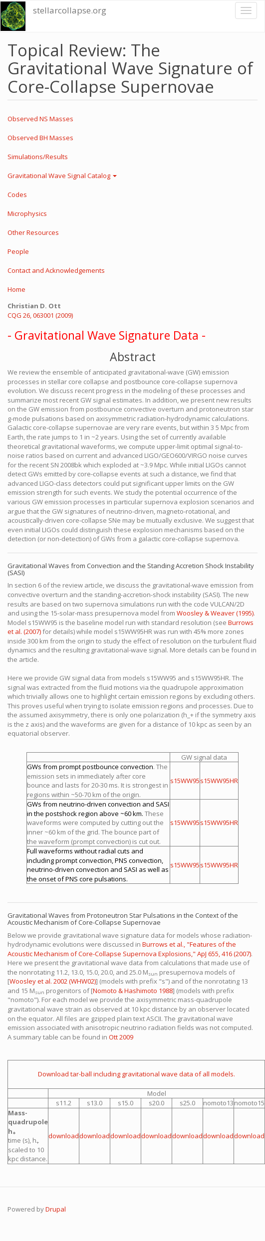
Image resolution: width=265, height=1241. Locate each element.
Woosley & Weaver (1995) (215, 613)
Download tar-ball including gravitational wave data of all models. (136, 1073)
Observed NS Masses (40, 118)
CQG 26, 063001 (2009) (40, 315)
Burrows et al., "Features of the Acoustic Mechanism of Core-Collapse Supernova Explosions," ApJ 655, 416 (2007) (129, 949)
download (63, 1135)
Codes (17, 194)
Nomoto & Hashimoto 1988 (133, 990)
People (18, 251)
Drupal (55, 1209)
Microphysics (27, 213)
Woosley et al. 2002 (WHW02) (52, 981)
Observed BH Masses (40, 137)
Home (16, 289)
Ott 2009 (121, 1037)
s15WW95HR (219, 780)
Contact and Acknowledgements (56, 270)
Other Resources (33, 232)
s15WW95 (185, 780)
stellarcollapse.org (69, 10)
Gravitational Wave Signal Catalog (62, 175)
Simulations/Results (37, 156)
